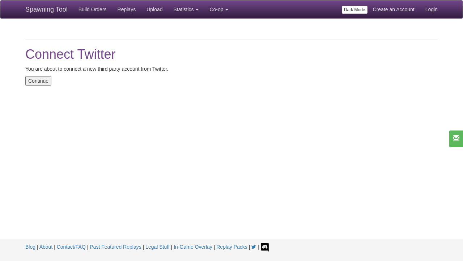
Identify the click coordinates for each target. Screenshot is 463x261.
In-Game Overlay (193, 247)
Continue (38, 81)
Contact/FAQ (71, 247)
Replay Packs (231, 247)
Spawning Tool (46, 9)
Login (431, 9)
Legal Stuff (157, 247)
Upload (154, 9)
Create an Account (394, 9)
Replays (127, 9)
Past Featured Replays (115, 247)
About (46, 247)
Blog (30, 247)
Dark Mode (354, 9)
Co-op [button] (218, 9)
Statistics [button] (186, 9)
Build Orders (92, 9)
